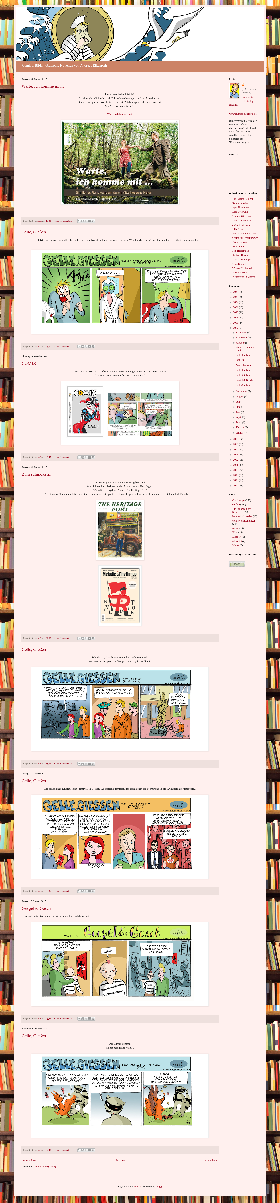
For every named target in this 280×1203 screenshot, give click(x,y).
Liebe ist (236, 536)
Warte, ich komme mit (119, 113)
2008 (236, 480)
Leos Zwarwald (240, 211)
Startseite (120, 1160)
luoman (138, 1186)
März (239, 422)
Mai (238, 412)
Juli (238, 401)
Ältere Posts (211, 1160)
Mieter (235, 545)
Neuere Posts (29, 1160)
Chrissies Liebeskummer (245, 238)
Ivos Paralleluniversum (244, 233)
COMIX (29, 363)
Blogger (160, 1186)
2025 (236, 291)
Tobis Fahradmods (241, 220)
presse (235, 528)
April (239, 417)
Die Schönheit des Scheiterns (241, 510)
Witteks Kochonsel (242, 268)
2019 (236, 317)
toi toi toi (237, 541)
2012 (236, 459)
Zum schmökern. (36, 474)
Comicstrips (238, 500)
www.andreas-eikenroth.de (243, 113)
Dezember (241, 332)
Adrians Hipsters (241, 255)
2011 (236, 465)
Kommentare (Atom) (45, 1166)
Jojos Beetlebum (240, 207)
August (240, 396)
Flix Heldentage (240, 250)
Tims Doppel (239, 264)
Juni (238, 406)
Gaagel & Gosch (36, 908)
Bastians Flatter (240, 272)
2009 (236, 475)
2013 (236, 454)
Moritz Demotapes (242, 259)
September (242, 391)
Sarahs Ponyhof (240, 203)
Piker (235, 532)
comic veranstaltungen (243, 520)
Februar (240, 427)
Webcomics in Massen (243, 277)
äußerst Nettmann (241, 225)
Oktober (240, 342)
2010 (236, 470)
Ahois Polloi (238, 246)
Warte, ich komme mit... (43, 86)
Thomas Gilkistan (241, 216)
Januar (239, 432)
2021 (236, 307)
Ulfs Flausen (238, 229)
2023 (236, 297)
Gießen (236, 504)
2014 (236, 449)
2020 (236, 312)
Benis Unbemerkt (241, 242)
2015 (236, 444)
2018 (236, 322)
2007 (236, 485)
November (242, 337)
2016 (236, 439)
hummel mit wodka (242, 516)
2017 (236, 328)
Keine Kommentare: (63, 221)
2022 (236, 302)
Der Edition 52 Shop (243, 199)
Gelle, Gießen (34, 232)
